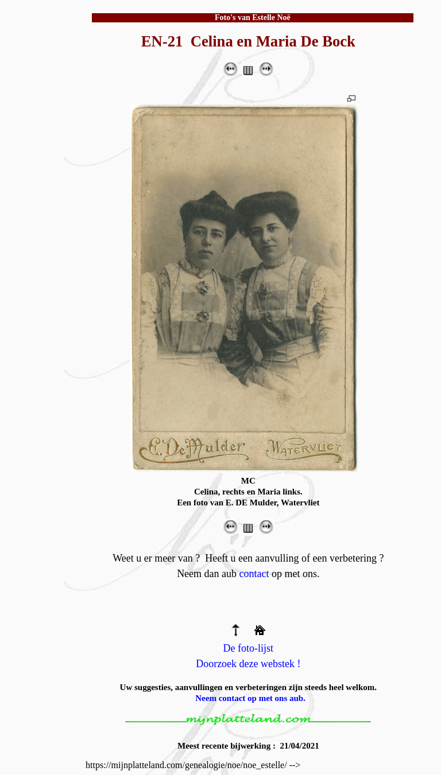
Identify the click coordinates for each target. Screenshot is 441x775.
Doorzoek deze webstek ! (248, 663)
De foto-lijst (248, 648)
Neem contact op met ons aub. (250, 698)
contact (254, 573)
